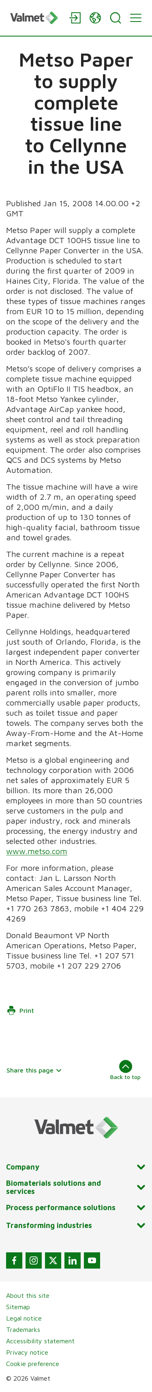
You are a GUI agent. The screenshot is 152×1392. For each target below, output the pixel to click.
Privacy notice (27, 1352)
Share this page (34, 1070)
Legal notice (24, 1318)
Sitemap (18, 1306)
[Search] (115, 18)
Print (20, 1010)
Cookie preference (32, 1363)
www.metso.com (36, 851)
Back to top (125, 1070)
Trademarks (23, 1329)
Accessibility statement (40, 1341)
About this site (27, 1295)
